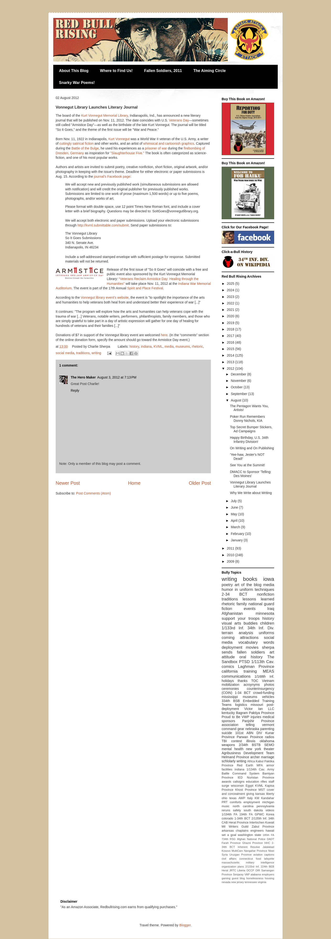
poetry (227, 584)
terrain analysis (237, 633)
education (252, 781)
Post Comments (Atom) (93, 493)
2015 (231, 349)
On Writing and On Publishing (252, 448)
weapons (228, 745)
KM (257, 798)
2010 (231, 555)
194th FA (246, 814)
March (236, 527)
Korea (270, 814)
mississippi (230, 697)
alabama (256, 874)
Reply (75, 390)
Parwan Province (250, 737)
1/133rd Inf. (233, 628)
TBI (224, 741)
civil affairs (229, 858)
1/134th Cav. (256, 769)
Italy (250, 798)
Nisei (271, 850)
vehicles (268, 697)
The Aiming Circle (209, 71)
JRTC (232, 870)
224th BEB (267, 866)
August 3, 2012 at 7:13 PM (116, 377)
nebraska (252, 729)
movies (252, 647)
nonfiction (265, 594)
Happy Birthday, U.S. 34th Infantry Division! (249, 440)
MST (262, 789)
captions (269, 854)
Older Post (200, 483)
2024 (231, 290)
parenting (267, 729)
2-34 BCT (234, 594)
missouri (257, 705)
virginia (262, 882)
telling (250, 725)
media (169, 346)
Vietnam (268, 681)
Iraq (270, 608)
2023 (231, 297)
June (235, 507)
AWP (241, 798)
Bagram (242, 713)
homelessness (254, 878)
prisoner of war (156, 148)
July (234, 501)
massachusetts (231, 862)
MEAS (268, 671)
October (237, 387)
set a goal (229, 835)
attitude (228, 657)
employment (252, 802)
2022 (231, 303)
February (238, 534)
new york (253, 749)
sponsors (228, 721)
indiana (146, 346)
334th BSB (231, 701)
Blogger (185, 925)
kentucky (228, 713)
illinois (250, 741)
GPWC (259, 814)
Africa (251, 761)
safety (237, 810)
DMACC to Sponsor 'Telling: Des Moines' (250, 474)
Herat (225, 870)
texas (232, 798)
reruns (226, 810)
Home (134, 483)
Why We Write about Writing (251, 493)
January (237, 540)
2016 (231, 342)
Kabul (259, 761)
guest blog (238, 878)
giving (250, 794)
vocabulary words (256, 642)
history (134, 346)
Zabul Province (263, 826)
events (250, 608)
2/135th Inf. (259, 818)
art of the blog (248, 584)
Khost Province (245, 789)
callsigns (238, 781)
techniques (264, 589)
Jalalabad (268, 847)
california (230, 671)
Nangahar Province (255, 850)
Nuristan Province (260, 777)
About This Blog (74, 71)
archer (255, 757)
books (250, 579)
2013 (231, 362)
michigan (268, 802)
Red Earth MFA (250, 765)
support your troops (241, 618)
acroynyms (252, 684)
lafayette (269, 858)
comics (228, 666)
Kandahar (267, 798)
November (239, 381)
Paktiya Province (261, 713)
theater (269, 749)
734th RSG (228, 839)
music (226, 806)
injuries (256, 717)
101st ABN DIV (248, 733)
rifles (264, 781)
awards (226, 781)
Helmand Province (235, 757)
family (241, 604)
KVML (158, 346)
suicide (227, 733)
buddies (251, 623)
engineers (257, 830)
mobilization (230, 684)
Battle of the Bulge (85, 148)
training (250, 671)
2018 (231, 329)
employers (268, 874)
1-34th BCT (242, 818)
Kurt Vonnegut (119, 139)
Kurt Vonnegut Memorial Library (104, 115)
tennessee (251, 882)
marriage (267, 757)
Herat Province (238, 822)
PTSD (244, 661)
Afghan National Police (251, 839)
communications (236, 676)
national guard (261, 604)
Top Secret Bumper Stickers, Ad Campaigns (251, 429)
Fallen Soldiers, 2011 (163, 71)
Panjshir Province (258, 721)
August (236, 400)
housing (269, 878)
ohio (224, 798)
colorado (227, 818)
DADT (270, 839)
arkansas (228, 830)
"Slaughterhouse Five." (127, 153)
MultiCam (237, 850)
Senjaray (238, 874)
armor (270, 765)
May (234, 514)
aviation (258, 854)
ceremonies (230, 689)
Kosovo (226, 850)
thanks (242, 681)
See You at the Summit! (247, 465)
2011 (231, 548)
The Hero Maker (83, 377)
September (239, 394)
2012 (231, 368)
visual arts (231, 623)
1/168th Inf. (264, 676)
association (230, 725)
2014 (231, 355)
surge (225, 785)
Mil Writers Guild (235, 826)
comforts (235, 802)
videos (270, 810)
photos (269, 684)
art (271, 652)
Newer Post (68, 483)
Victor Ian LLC (259, 709)
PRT (225, 802)
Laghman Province (256, 666)
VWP (245, 717)
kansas (260, 794)
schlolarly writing (234, 761)
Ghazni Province (252, 842)
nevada (226, 882)
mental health (232, 749)
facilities (227, 769)
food (258, 858)
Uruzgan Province (241, 854)
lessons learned (258, 599)
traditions (83, 353)
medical (268, 717)
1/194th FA (229, 814)
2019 (231, 323)
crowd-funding (263, 693)
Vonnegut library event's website (104, 297)
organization (229, 866)
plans (241, 866)
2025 (231, 284)
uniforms (266, 633)
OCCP (250, 870)
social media (65, 353)
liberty (270, 794)
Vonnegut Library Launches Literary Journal (250, 484)
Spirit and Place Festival (145, 288)
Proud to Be (231, 717)
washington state (249, 835)
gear (240, 729)
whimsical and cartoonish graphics (168, 143)
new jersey (237, 882)
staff (271, 781)
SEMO (269, 745)
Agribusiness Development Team (248, 753)
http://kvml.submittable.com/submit (103, 225)
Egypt (249, 785)
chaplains (242, 830)
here (164, 335)
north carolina (243, 806)
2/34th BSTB (250, 745)
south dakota (253, 810)
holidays (228, 681)
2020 (231, 316)
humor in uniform (237, 589)
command (229, 729)
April (234, 520)
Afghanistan (232, 613)
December (239, 374)
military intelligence (260, 862)
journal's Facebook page (112, 176)
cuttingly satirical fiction (76, 143)
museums (183, 346)
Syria (225, 854)
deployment (232, 647)
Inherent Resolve (249, 847)
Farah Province (231, 842)
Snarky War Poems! (77, 83)
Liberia (241, 870)
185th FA (268, 835)
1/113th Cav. (262, 661)
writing (96, 353)
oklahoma (267, 741)
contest (236, 741)
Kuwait (269, 822)
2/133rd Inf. (252, 866)
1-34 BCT (243, 693)
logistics (241, 705)
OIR (257, 870)
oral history (251, 657)
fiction (227, 608)
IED (240, 777)
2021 (231, 310)
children (267, 623)
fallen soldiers (251, 652)
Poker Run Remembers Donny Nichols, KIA (247, 419)
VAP (247, 874)
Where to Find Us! (116, 71)
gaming (226, 878)
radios (269, 737)
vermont (268, 725)
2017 (231, 336)
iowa (268, 579)
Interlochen (256, 822)
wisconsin (237, 785)
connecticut (246, 858)
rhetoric (197, 346)
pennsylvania (265, 806)
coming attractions (240, 637)
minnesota (265, 613)
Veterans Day (179, 120)
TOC (254, 681)
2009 (231, 561)
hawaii (270, 830)
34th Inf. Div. (260, 628)
